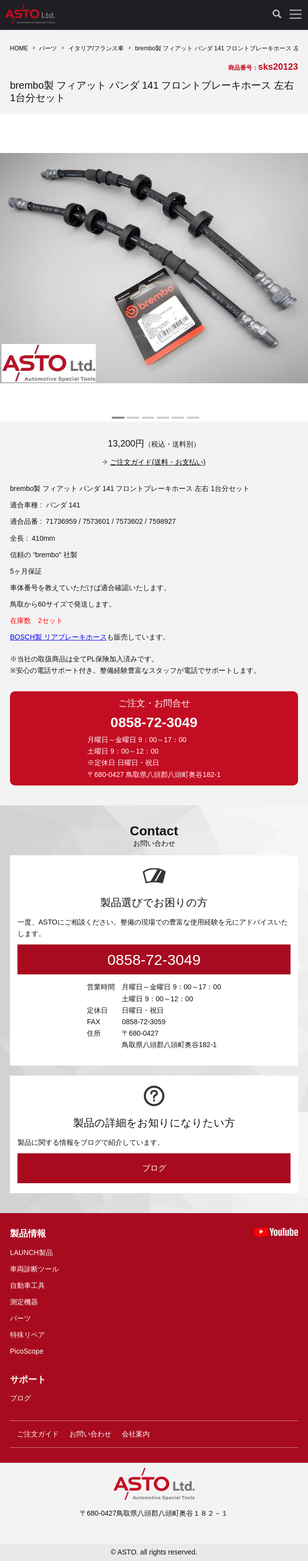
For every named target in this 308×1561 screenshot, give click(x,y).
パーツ (48, 48)
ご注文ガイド (38, 1434)
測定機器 (24, 1302)
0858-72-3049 (153, 722)
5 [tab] (177, 422)
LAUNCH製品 (31, 1252)
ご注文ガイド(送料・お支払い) (157, 462)
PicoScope (26, 1351)
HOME (19, 48)
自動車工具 (27, 1285)
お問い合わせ (90, 1434)
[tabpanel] (154, 268)
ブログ (154, 1168)
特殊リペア (27, 1335)
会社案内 (136, 1434)
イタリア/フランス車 (96, 48)
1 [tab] (117, 422)
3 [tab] (147, 422)
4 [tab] (162, 422)
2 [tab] (132, 422)
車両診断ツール (34, 1269)
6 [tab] (192, 422)
